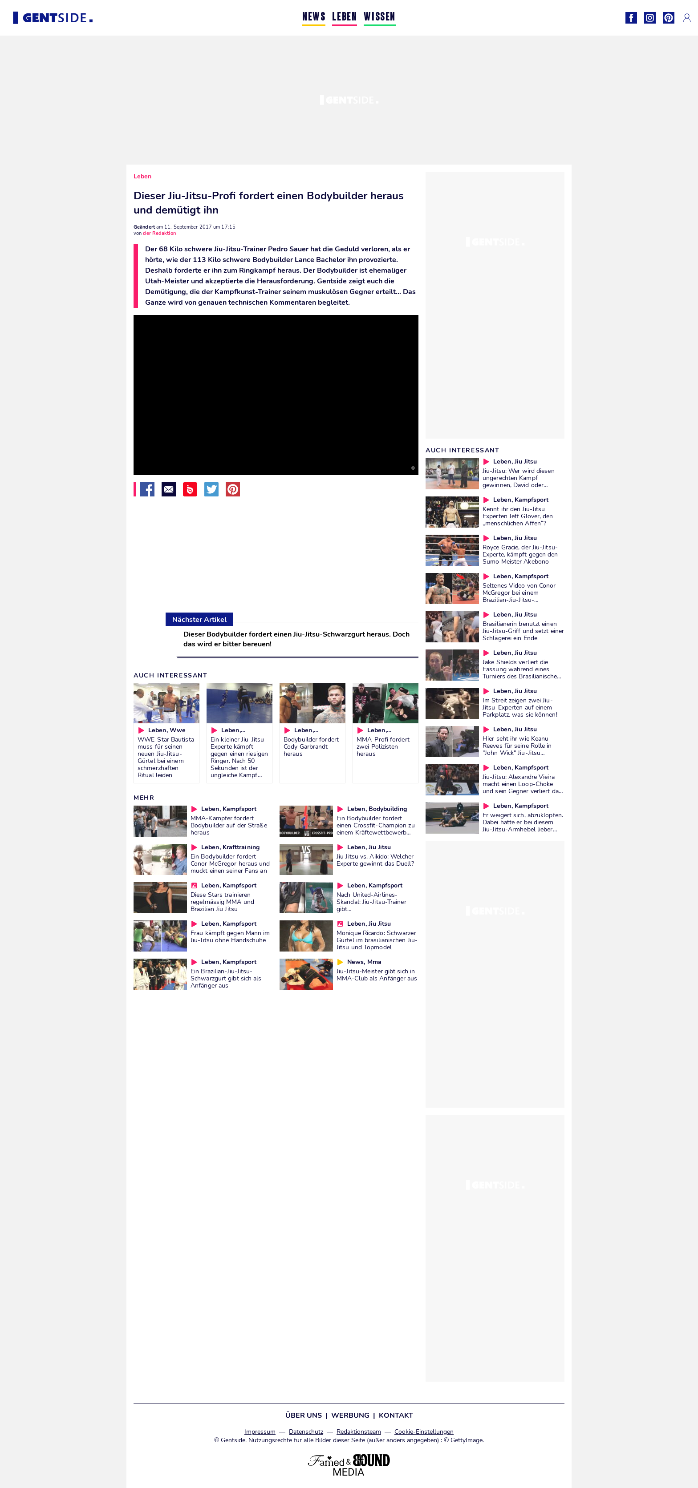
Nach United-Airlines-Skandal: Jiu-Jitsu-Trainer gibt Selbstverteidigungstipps (371, 905)
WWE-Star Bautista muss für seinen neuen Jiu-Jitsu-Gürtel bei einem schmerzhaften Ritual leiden (166, 757)
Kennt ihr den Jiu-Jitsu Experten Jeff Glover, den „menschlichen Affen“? (518, 516)
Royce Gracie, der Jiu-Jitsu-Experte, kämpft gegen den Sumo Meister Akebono (520, 554)
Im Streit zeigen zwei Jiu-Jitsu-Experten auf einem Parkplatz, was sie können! (520, 707)
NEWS (313, 18)
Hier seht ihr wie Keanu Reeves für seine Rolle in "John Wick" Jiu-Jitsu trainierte (517, 749)
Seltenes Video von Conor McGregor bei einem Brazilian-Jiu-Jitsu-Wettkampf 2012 (519, 596)
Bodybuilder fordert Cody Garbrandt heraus (311, 746)
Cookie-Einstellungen (424, 1432)
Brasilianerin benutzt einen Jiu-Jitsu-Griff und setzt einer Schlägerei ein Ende (523, 630)
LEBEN (344, 18)
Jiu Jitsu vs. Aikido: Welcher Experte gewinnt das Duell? (375, 860)
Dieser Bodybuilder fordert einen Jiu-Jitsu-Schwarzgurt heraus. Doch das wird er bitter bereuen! (296, 639)
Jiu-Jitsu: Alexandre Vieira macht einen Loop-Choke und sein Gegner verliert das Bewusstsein (522, 787)
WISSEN (380, 18)
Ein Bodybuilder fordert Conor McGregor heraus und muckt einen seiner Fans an (230, 863)
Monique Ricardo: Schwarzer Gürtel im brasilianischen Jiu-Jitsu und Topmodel (377, 940)
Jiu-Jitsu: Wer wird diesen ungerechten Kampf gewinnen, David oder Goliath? (519, 481)
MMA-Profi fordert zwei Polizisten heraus (383, 746)
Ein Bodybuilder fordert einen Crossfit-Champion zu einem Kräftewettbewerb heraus (376, 829)
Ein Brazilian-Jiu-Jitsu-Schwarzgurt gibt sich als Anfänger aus (226, 978)
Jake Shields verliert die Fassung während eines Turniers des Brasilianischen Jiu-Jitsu (521, 672)
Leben (142, 176)
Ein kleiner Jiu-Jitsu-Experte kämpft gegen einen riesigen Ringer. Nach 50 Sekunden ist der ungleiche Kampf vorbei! (239, 760)
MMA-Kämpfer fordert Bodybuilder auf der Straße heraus (229, 825)
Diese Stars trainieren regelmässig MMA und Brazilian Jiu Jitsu (222, 901)
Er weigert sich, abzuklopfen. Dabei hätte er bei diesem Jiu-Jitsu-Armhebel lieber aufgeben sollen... (523, 826)
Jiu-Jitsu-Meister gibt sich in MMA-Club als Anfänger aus (377, 975)
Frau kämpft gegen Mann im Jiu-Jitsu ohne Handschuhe (230, 936)
